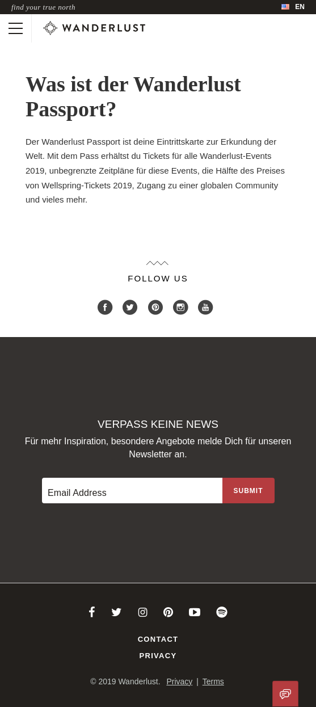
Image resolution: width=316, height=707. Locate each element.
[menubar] (293, 7)
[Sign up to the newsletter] (248, 490)
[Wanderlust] (94, 28)
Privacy (158, 655)
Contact (158, 639)
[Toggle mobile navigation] (16, 28)
